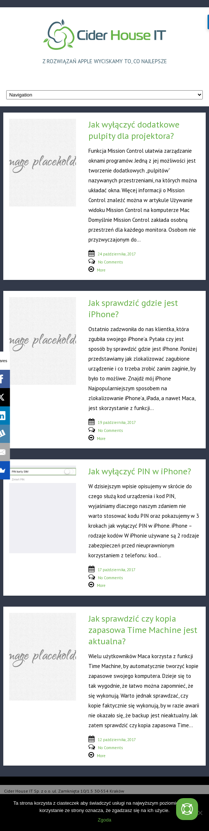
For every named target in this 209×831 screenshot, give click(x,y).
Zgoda (104, 820)
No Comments (110, 262)
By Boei (185, 825)
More (101, 270)
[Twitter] (187, 809)
